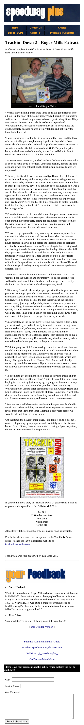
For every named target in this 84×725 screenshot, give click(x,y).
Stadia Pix (36, 33)
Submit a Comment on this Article (43, 631)
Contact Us (36, 28)
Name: (8, 670)
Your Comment (12, 682)
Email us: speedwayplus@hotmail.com (42, 637)
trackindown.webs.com (60, 534)
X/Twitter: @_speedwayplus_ (42, 643)
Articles (63, 28)
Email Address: (12, 676)
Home (15, 28)
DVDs (20, 33)
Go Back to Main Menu (42, 649)
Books (11, 33)
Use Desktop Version (43, 617)
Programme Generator (63, 33)
